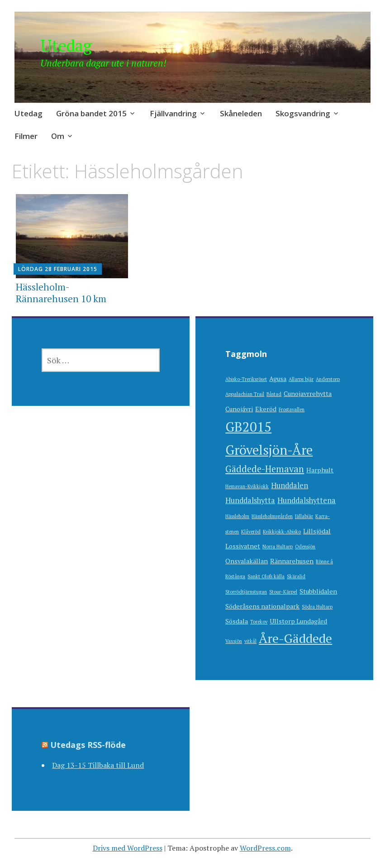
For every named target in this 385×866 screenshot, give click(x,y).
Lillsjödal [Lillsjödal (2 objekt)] (317, 531)
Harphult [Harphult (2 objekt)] (319, 470)
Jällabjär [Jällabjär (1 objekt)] (304, 516)
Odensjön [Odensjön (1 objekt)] (305, 546)
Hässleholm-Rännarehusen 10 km (61, 293)
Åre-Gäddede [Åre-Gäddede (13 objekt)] (295, 638)
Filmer (26, 136)
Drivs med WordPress (127, 848)
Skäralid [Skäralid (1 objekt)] (296, 576)
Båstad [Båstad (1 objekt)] (273, 394)
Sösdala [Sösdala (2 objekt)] (236, 621)
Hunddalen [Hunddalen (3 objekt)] (289, 485)
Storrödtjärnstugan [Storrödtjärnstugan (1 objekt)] (246, 592)
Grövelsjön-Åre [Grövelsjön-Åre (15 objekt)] (269, 449)
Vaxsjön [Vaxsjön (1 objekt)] (233, 641)
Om (57, 136)
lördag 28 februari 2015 (57, 269)
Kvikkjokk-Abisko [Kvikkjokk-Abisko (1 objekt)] (282, 531)
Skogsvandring (303, 113)
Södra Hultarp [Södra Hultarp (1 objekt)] (317, 607)
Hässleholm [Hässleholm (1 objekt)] (237, 516)
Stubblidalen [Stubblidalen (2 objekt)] (318, 591)
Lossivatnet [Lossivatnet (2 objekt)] (242, 546)
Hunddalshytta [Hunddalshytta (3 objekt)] (250, 500)
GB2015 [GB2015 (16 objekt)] (248, 426)
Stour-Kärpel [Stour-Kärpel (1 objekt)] (283, 592)
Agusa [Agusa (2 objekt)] (277, 378)
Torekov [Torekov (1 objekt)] (258, 622)
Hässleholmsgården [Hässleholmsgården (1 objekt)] (272, 516)
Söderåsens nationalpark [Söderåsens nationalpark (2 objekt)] (262, 606)
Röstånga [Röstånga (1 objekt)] (235, 576)
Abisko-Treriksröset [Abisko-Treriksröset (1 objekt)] (246, 379)
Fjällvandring (173, 113)
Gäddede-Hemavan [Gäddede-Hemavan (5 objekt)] (264, 469)
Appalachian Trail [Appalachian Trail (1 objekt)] (244, 394)
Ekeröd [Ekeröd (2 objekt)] (265, 408)
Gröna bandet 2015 (91, 113)
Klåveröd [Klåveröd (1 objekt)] (251, 531)
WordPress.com (265, 848)
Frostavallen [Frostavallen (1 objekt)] (291, 409)
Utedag (66, 45)
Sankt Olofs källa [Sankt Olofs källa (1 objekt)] (266, 576)
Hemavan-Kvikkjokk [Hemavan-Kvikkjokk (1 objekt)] (247, 486)
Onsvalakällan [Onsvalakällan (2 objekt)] (246, 561)
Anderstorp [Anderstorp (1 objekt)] (328, 379)
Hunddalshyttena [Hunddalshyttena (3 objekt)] (306, 500)
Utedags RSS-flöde (88, 744)
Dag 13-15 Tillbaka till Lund (98, 765)
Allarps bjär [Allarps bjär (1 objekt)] (301, 379)
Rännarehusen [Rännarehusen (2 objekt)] (292, 561)
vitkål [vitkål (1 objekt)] (250, 641)
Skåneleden (241, 113)
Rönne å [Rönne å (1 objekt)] (324, 561)
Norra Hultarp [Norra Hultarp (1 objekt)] (277, 546)
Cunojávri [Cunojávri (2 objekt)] (239, 408)
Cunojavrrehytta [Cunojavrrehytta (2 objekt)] (308, 393)
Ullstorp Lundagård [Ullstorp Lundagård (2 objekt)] (298, 621)
